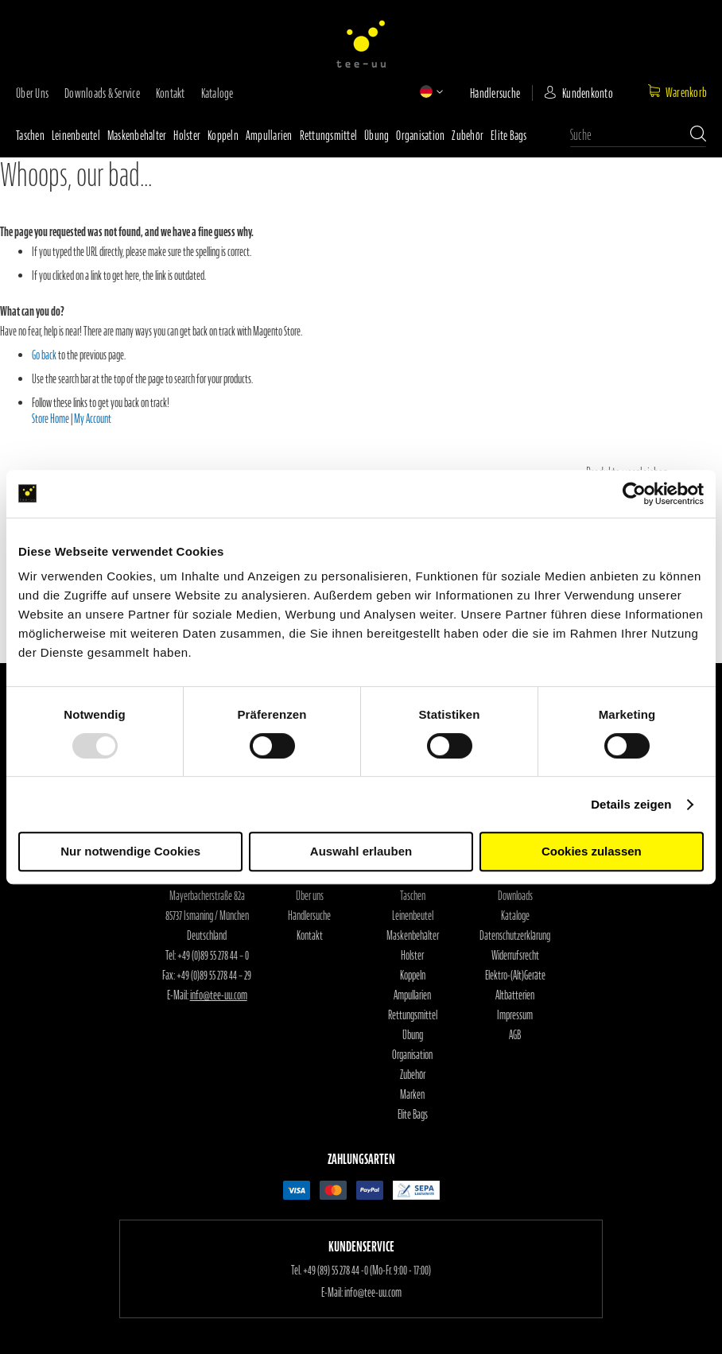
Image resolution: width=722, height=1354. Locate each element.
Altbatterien (514, 995)
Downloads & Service (102, 93)
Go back (44, 355)
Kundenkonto (587, 93)
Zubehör (467, 135)
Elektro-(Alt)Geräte (515, 975)
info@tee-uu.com (218, 995)
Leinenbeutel (76, 135)
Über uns (32, 93)
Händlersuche (495, 93)
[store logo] (361, 44)
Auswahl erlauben (361, 851)
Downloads (515, 896)
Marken (412, 1095)
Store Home (50, 419)
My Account (92, 419)
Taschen (30, 135)
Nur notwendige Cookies (130, 851)
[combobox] (638, 135)
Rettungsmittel (329, 135)
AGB (515, 1035)
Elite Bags (509, 135)
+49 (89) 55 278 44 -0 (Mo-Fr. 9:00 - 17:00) (367, 1270)
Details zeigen (631, 804)
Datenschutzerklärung (514, 936)
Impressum (515, 1015)
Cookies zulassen (592, 851)
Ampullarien (269, 135)
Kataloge (217, 93)
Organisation (420, 135)
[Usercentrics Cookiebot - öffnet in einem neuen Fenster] (634, 494)
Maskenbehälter (137, 135)
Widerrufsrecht (515, 956)
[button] (426, 91)
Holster (186, 135)
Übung (376, 135)
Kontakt (170, 93)
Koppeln (223, 135)
